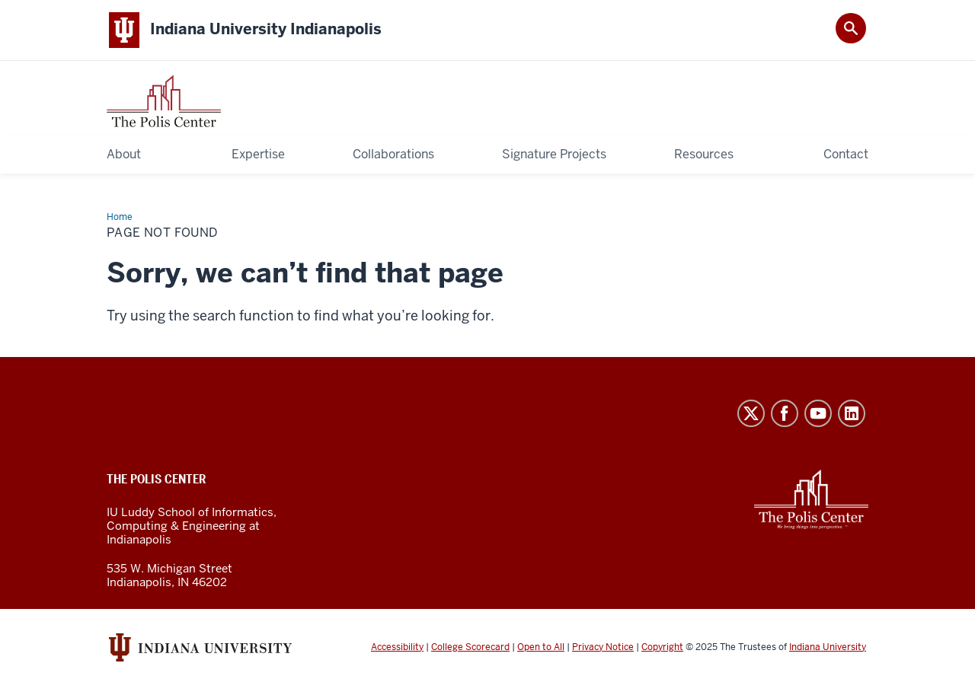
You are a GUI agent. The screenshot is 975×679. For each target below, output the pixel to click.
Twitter (751, 413)
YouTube (818, 413)
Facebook (784, 413)
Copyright (662, 647)
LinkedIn (851, 413)
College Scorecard (470, 647)
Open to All (540, 647)
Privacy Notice (603, 647)
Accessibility (397, 647)
